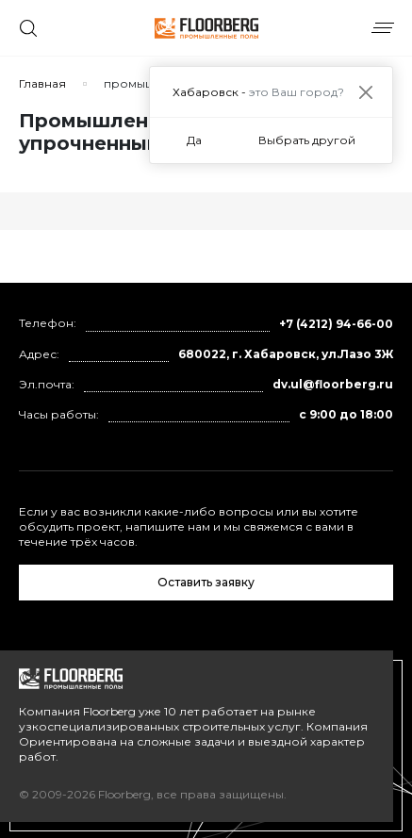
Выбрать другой (306, 140)
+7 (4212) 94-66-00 (336, 324)
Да (194, 140)
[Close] (365, 92)
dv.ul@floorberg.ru (332, 384)
